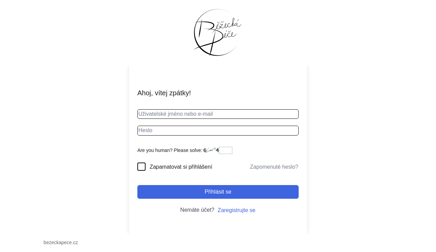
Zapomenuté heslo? (274, 167)
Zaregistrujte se (236, 210)
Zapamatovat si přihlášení (181, 167)
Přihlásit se (218, 192)
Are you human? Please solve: (184, 150)
